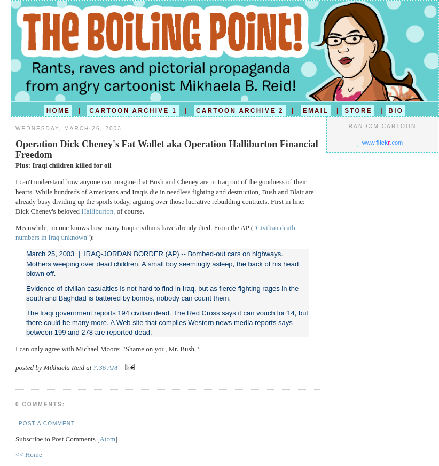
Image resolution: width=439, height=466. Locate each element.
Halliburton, (98, 211)
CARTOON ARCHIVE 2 (240, 110)
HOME (58, 110)
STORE (358, 110)
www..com (382, 142)
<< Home (28, 455)
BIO (395, 110)
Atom (107, 439)
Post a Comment (47, 423)
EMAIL (315, 110)
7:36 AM (106, 368)
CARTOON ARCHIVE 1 (133, 110)
